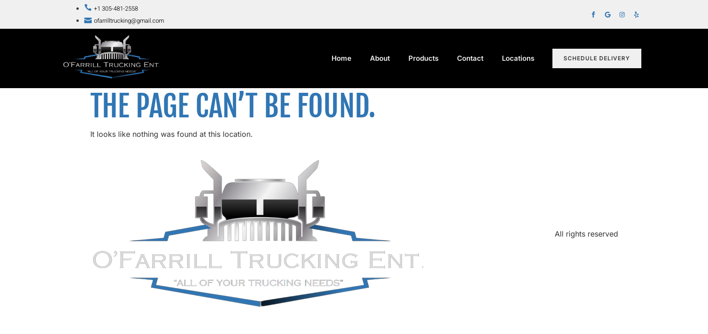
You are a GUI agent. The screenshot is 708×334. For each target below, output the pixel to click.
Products (423, 58)
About (380, 58)
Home (341, 58)
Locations (520, 58)
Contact (470, 58)
